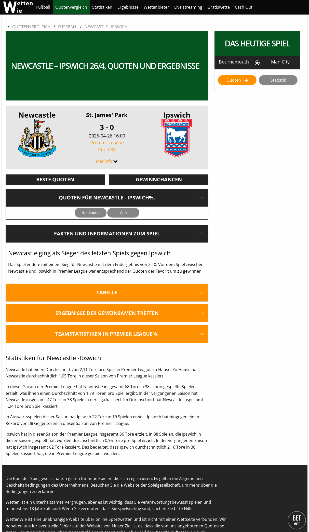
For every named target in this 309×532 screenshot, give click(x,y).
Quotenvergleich (71, 7)
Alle (123, 168)
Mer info (104, 116)
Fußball (43, 7)
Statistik (278, 80)
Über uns (14, 517)
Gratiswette (218, 7)
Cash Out (243, 7)
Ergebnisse (128, 7)
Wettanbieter (156, 7)
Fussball (67, 27)
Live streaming (188, 7)
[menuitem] (43, 7)
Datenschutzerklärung (89, 517)
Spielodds (90, 168)
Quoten (234, 80)
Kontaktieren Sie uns (46, 517)
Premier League (107, 101)
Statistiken (102, 7)
